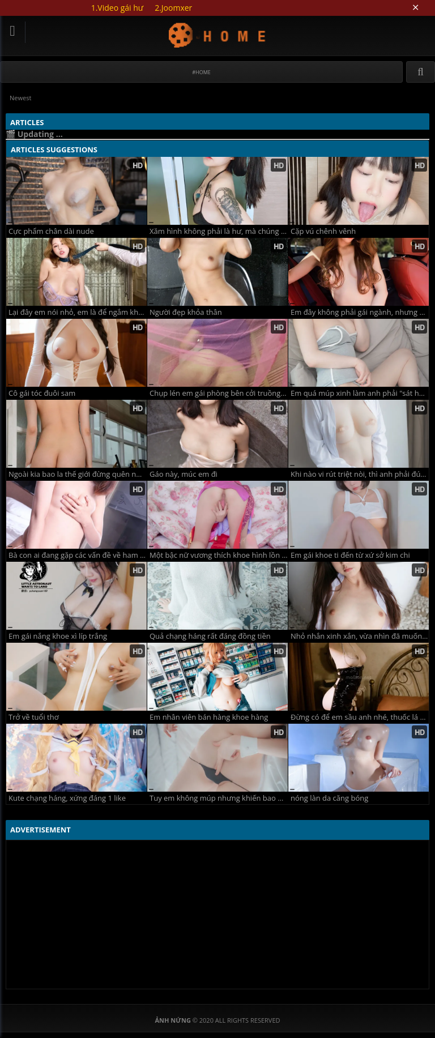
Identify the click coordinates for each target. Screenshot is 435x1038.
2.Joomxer (173, 7)
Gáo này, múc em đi (184, 474)
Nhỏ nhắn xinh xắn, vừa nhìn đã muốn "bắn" (360, 636)
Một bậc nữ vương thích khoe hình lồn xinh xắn (219, 555)
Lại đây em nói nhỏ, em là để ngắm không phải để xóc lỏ (77, 312)
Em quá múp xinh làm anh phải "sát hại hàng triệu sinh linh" (360, 393)
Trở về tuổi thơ (33, 717)
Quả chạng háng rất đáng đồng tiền (210, 636)
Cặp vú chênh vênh (323, 231)
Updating (218, 35)
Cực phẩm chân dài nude (51, 231)
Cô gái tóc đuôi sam (41, 393)
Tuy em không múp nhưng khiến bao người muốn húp (219, 798)
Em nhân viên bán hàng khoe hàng (209, 717)
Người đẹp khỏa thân (186, 312)
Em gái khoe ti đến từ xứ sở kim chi (350, 555)
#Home (201, 72)
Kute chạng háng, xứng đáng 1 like (67, 798)
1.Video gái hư (117, 7)
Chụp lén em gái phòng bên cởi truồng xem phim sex (219, 393)
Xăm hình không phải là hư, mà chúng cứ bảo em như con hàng (219, 231)
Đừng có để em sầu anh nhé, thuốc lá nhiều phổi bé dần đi (360, 717)
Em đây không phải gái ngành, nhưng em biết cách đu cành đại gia (360, 312)
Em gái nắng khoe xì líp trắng (57, 636)
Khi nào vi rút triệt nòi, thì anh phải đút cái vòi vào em (360, 474)
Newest (20, 97)
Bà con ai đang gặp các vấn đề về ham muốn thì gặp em (77, 555)
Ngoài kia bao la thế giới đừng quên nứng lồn (77, 474)
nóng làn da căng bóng (329, 798)
